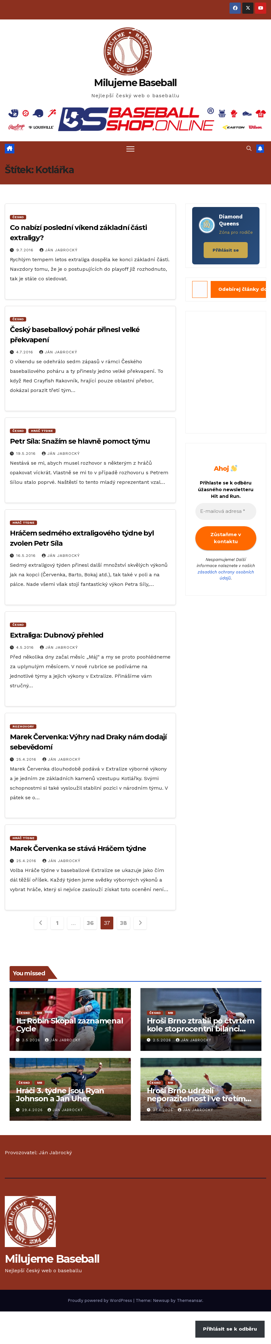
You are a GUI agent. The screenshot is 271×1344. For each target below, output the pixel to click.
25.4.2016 (27, 759)
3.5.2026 (32, 1040)
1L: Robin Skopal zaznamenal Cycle (69, 1024)
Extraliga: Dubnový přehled (56, 635)
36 (90, 922)
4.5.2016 (25, 647)
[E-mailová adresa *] (225, 511)
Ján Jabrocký (59, 250)
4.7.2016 (25, 352)
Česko (18, 217)
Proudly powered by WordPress (100, 1300)
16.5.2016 (26, 555)
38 (123, 922)
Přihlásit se (226, 250)
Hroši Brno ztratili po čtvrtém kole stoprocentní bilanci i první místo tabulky (200, 1028)
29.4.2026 (33, 1110)
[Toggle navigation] (130, 148)
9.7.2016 (25, 250)
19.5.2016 (26, 453)
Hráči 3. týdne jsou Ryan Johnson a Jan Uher (60, 1094)
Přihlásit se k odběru (230, 1329)
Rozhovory (23, 726)
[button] (249, 148)
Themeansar (189, 1300)
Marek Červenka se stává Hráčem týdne (78, 848)
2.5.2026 (163, 1040)
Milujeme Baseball (135, 83)
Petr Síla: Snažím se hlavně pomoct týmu (80, 441)
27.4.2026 (164, 1110)
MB (39, 1013)
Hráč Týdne (42, 430)
